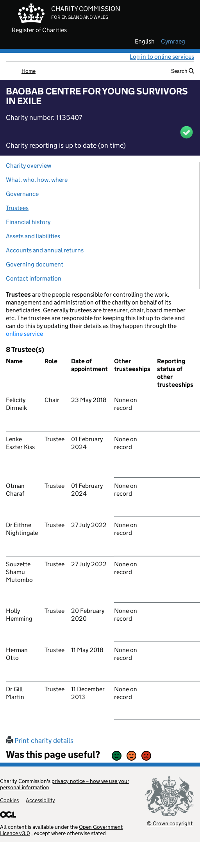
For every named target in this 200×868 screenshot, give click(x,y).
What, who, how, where (37, 179)
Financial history (28, 222)
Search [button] (182, 70)
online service (24, 333)
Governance (22, 194)
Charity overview (28, 165)
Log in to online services (162, 56)
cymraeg (173, 41)
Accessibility (40, 800)
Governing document (34, 264)
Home (28, 70)
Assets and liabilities (33, 236)
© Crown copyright (170, 823)
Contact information (33, 278)
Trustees (17, 208)
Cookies (9, 800)
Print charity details (39, 740)
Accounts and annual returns (45, 250)
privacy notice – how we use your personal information (64, 784)
